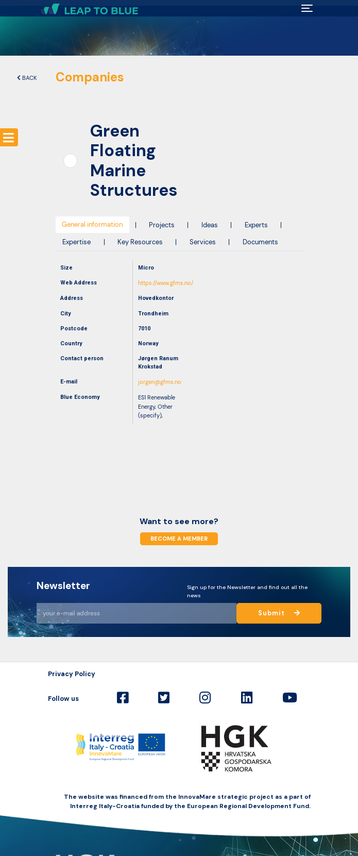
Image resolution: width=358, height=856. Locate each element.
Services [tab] (203, 242)
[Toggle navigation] (307, 8)
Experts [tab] (256, 225)
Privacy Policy (71, 673)
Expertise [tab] (76, 242)
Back (27, 77)
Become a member (179, 538)
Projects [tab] (162, 225)
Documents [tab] (260, 242)
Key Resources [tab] (140, 242)
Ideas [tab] (209, 225)
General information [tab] (92, 224)
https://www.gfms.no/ (165, 283)
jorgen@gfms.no (159, 381)
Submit (279, 613)
